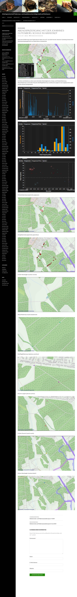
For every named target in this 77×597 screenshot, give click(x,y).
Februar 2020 (4, 202)
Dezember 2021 (5, 166)
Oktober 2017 (4, 250)
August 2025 (4, 91)
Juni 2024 (4, 115)
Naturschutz (16, 17)
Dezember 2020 (5, 185)
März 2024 (4, 120)
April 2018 (4, 239)
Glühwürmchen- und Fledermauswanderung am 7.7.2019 (46, 517)
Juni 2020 (4, 195)
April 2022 (4, 160)
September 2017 (5, 251)
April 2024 (4, 119)
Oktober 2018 (4, 229)
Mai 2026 (4, 76)
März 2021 (4, 180)
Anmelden (4, 279)
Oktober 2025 (4, 88)
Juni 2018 (4, 236)
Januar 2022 (4, 165)
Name (31, 556)
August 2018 (4, 233)
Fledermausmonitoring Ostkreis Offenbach (11, 20)
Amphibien (4, 269)
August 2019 (4, 212)
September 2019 (5, 211)
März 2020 (4, 200)
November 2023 (5, 127)
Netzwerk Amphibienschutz (29, 20)
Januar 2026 (4, 83)
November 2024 (5, 107)
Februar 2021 (4, 182)
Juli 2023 (4, 134)
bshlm (27, 35)
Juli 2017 (4, 255)
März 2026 (4, 80)
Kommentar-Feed (5, 283)
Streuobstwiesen (25, 17)
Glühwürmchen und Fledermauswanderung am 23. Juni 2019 (46, 522)
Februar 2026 (4, 81)
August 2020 (4, 192)
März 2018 (4, 241)
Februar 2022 (4, 163)
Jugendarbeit (49, 17)
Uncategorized (21, 28)
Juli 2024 (4, 114)
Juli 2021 (4, 173)
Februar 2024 (4, 122)
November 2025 (5, 86)
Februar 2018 (4, 243)
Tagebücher (57, 17)
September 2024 (5, 110)
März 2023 (4, 141)
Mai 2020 (4, 197)
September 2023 (5, 131)
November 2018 (5, 228)
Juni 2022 (4, 156)
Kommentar (33, 538)
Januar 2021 (4, 183)
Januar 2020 (4, 204)
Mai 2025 (4, 97)
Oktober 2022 (4, 149)
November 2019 (5, 207)
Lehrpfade (42, 17)
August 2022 (4, 153)
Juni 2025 (4, 95)
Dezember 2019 (5, 205)
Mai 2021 (4, 177)
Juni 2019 (4, 216)
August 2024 (4, 112)
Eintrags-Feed (4, 281)
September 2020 (5, 190)
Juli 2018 (4, 234)
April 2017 (4, 258)
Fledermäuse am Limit (6, 36)
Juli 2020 (4, 194)
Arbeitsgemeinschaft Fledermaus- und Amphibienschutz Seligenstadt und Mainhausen (26, 14)
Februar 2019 (4, 222)
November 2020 (5, 187)
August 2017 (4, 253)
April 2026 (4, 78)
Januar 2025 (4, 103)
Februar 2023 (4, 143)
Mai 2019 (4, 217)
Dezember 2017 (5, 246)
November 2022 (5, 148)
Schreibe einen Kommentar (37, 35)
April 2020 (4, 199)
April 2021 (4, 178)
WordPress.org (5, 285)
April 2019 (4, 219)
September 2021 (5, 170)
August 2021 (4, 171)
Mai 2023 (4, 137)
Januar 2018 (4, 245)
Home (3, 17)
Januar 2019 (4, 224)
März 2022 (4, 161)
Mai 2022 (4, 158)
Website (32, 568)
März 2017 (4, 260)
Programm (9, 17)
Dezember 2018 (5, 226)
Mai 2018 (4, 238)
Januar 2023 (4, 144)
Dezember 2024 (5, 105)
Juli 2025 (4, 93)
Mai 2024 (4, 117)
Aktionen (4, 267)
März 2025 (4, 100)
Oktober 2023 (4, 129)
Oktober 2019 (4, 209)
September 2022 (5, 151)
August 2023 (4, 132)
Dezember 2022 (5, 146)
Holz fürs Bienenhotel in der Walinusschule (5, 53)
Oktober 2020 (4, 188)
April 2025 (4, 98)
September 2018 (5, 231)
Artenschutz (34, 17)
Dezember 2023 (5, 126)
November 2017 (5, 248)
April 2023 (4, 139)
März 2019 (4, 221)
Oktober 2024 (4, 109)
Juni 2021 (4, 175)
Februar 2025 (4, 102)
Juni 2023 (4, 136)
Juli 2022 (4, 154)
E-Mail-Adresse (33, 562)
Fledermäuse (4, 271)
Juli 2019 (4, 214)
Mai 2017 (4, 256)
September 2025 (5, 90)
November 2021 (5, 168)
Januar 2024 (4, 124)
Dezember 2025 (5, 85)
